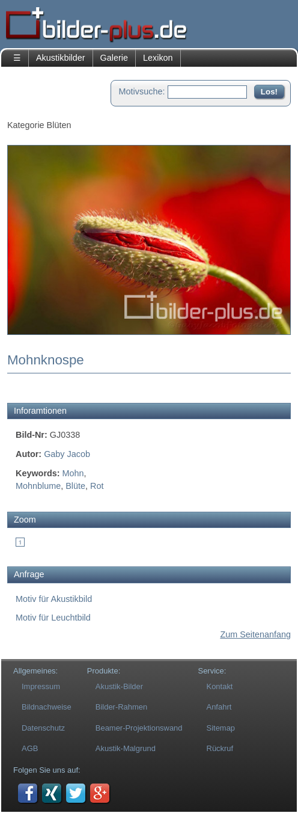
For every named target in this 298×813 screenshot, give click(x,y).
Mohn (73, 473)
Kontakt (220, 686)
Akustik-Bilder (119, 686)
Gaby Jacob (67, 454)
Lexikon (158, 58)
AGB (30, 748)
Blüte (75, 486)
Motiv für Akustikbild (54, 599)
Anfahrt (219, 706)
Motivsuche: (142, 91)
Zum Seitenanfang (255, 634)
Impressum (41, 686)
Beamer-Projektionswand (139, 727)
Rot (96, 486)
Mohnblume (38, 486)
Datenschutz (43, 727)
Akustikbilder (60, 58)
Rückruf (220, 748)
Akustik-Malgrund (126, 748)
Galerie (114, 58)
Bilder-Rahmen (121, 706)
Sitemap (221, 727)
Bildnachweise (46, 706)
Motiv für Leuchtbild (53, 617)
